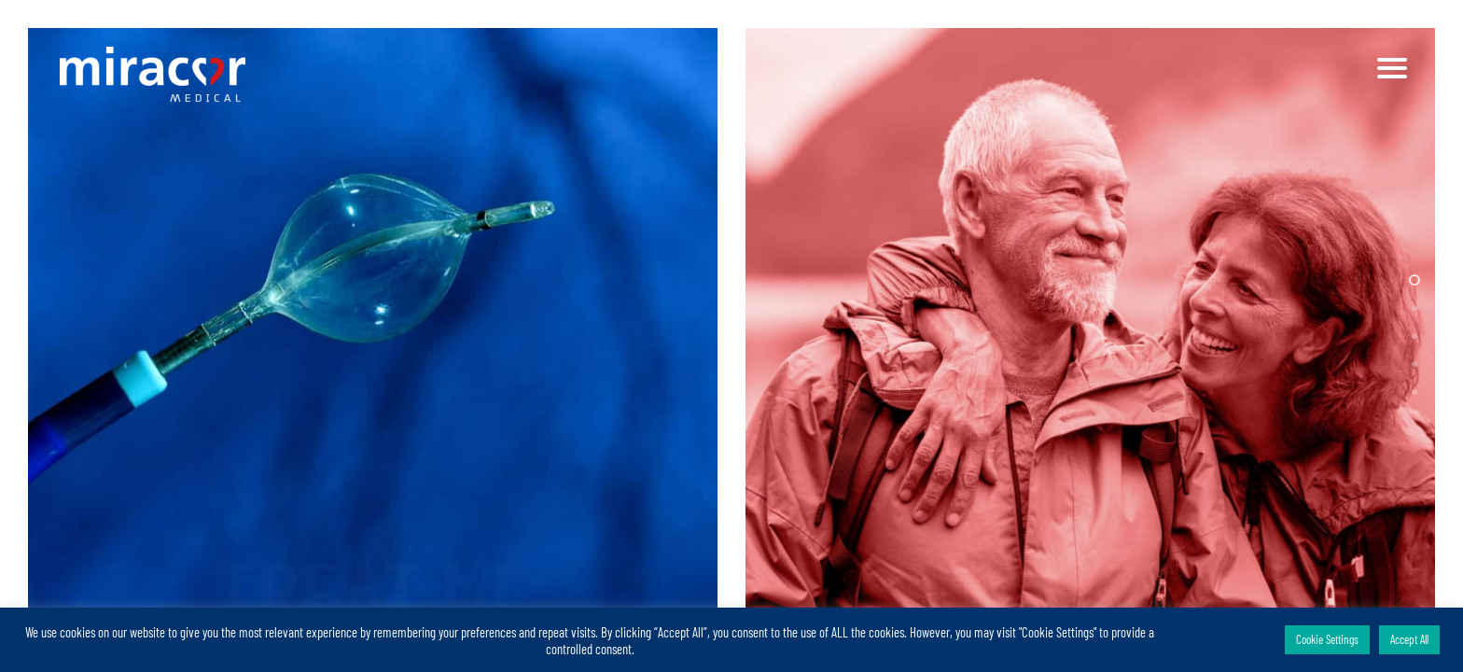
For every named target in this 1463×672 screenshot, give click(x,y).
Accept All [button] (1409, 639)
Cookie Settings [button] (1327, 639)
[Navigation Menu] (1393, 68)
